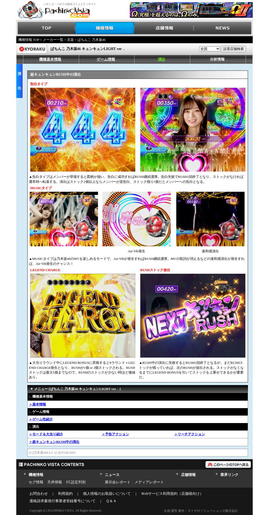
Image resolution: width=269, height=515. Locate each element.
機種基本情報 (50, 59)
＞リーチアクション (189, 434)
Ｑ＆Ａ (111, 501)
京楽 (70, 40)
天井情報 (54, 482)
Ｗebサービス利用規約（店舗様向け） (172, 494)
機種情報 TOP (28, 40)
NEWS (223, 28)
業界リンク (229, 475)
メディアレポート (149, 482)
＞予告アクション (115, 434)
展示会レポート (118, 482)
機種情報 (104, 28)
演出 (161, 59)
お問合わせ (38, 494)
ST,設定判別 (76, 482)
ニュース (112, 475)
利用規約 (65, 494)
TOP (45, 28)
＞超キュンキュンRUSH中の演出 (54, 442)
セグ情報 (36, 482)
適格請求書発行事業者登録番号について (62, 501)
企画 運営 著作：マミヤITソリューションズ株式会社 (201, 511)
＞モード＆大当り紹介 (46, 434)
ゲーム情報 (106, 59)
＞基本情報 (37, 404)
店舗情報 (164, 28)
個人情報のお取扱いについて (107, 494)
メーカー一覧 (53, 40)
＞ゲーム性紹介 (41, 419)
